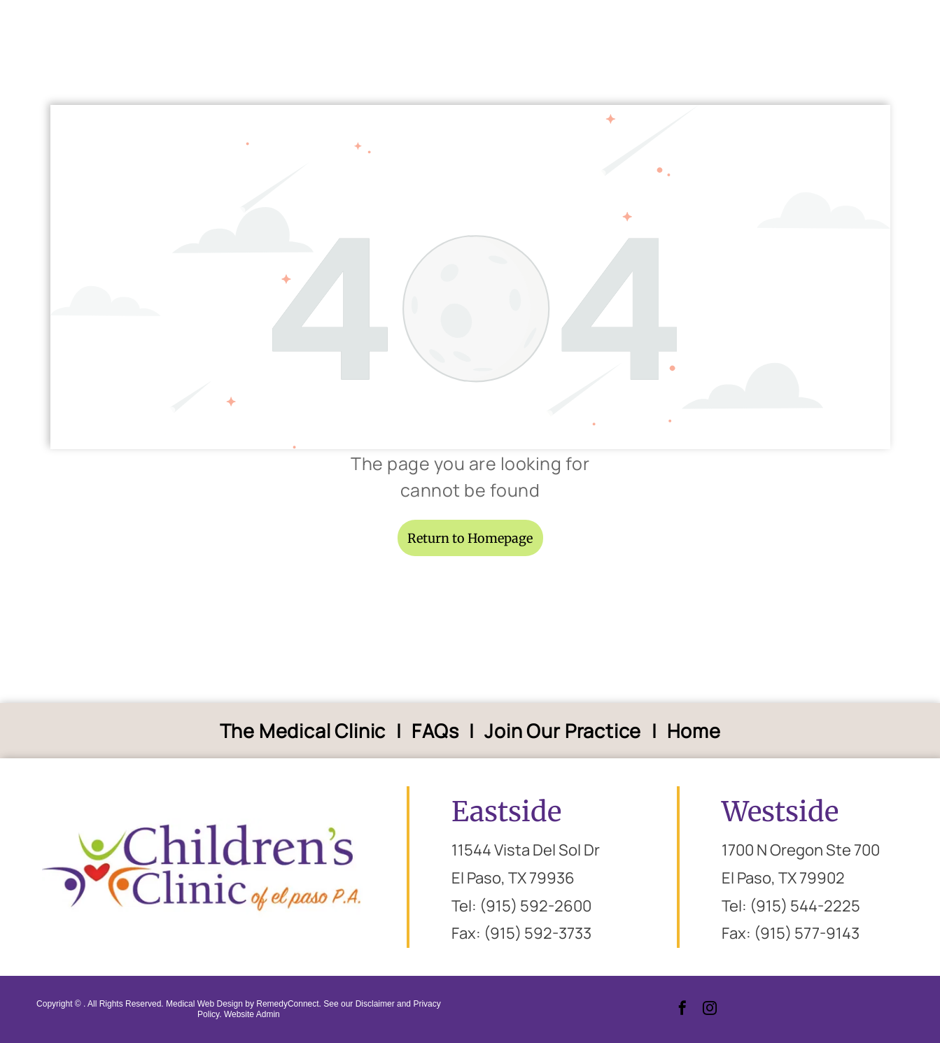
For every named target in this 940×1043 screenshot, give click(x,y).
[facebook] (682, 1009)
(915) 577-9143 (807, 933)
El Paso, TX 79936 (513, 877)
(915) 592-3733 (537, 933)
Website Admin (252, 1014)
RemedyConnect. (288, 1004)
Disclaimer (375, 1004)
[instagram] (709, 1009)
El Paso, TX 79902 (783, 877)
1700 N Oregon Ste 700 (801, 849)
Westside (780, 812)
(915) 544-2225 (805, 905)
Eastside (506, 812)
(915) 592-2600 (535, 905)
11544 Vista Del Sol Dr (525, 849)
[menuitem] (305, 731)
